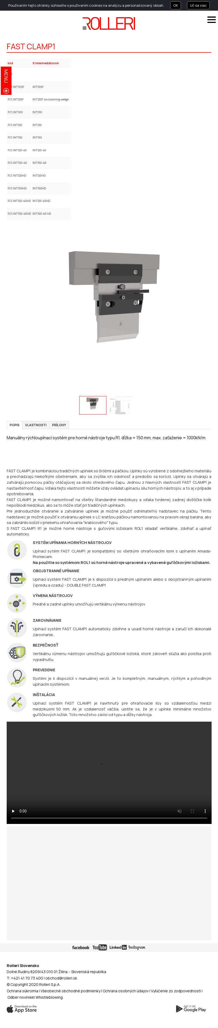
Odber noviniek (20, 997)
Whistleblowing (49, 997)
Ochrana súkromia (22, 990)
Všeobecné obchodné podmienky (70, 990)
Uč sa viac (198, 5)
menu (6, 76)
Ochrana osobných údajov (126, 990)
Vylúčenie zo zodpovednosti (176, 990)
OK (175, 5)
